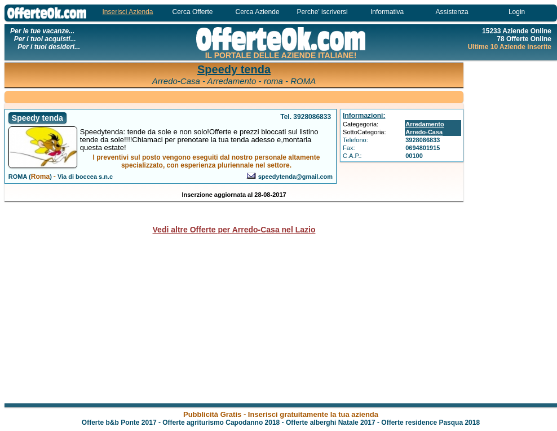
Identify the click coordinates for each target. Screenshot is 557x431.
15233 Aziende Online (516, 31)
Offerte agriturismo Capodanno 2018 (221, 422)
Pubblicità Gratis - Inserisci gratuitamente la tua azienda (280, 414)
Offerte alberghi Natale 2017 (330, 422)
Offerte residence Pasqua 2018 (430, 422)
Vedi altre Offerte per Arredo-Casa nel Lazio (234, 229)
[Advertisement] (512, 231)
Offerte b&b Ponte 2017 (119, 422)
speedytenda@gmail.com (295, 176)
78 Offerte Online (524, 39)
